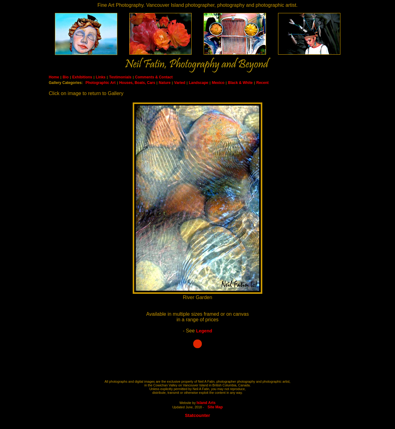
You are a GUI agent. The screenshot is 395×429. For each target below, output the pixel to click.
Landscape (198, 83)
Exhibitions (82, 77)
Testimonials (120, 77)
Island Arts (206, 403)
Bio (66, 77)
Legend (204, 330)
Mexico (218, 83)
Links (100, 77)
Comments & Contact (154, 77)
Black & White (240, 83)
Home (54, 77)
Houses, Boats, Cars (137, 83)
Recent (262, 83)
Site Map (215, 407)
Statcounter (197, 415)
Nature (165, 83)
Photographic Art (100, 83)
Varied (179, 83)
